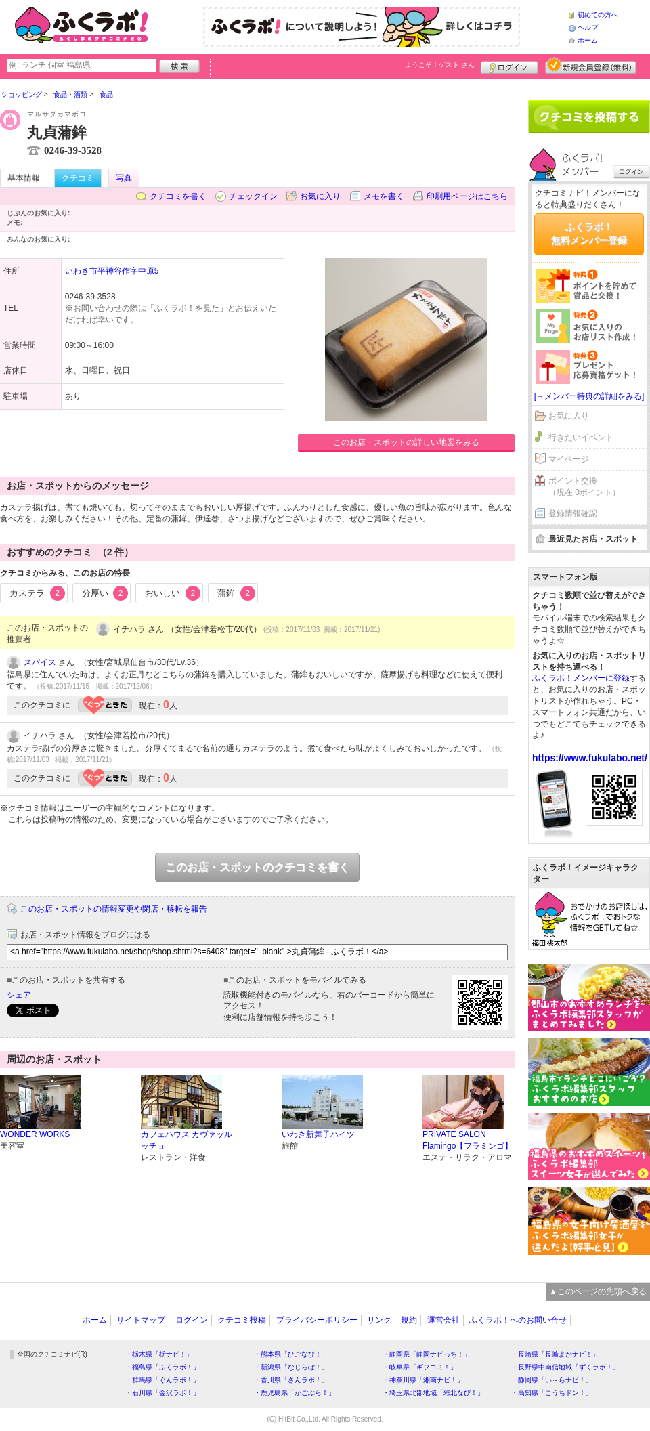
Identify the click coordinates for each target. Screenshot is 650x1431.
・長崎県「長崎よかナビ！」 (555, 1354)
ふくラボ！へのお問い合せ (518, 1320)
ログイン (509, 65)
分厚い (105, 593)
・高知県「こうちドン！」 (551, 1392)
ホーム (588, 40)
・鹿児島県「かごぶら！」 (294, 1392)
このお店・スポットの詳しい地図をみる (406, 442)
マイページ (568, 459)
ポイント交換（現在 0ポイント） (584, 486)
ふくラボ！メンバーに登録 (581, 678)
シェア (19, 995)
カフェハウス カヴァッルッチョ (186, 1140)
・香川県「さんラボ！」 (291, 1380)
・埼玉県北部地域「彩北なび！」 (433, 1392)
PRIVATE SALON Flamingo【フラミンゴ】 (467, 1140)
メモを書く (384, 196)
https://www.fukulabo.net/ (589, 757)
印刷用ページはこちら (467, 196)
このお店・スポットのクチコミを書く (257, 867)
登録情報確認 (572, 513)
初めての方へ (598, 14)
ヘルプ (588, 27)
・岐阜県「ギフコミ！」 (420, 1367)
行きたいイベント (580, 437)
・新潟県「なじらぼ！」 (291, 1367)
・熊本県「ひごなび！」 (291, 1354)
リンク (379, 1320)
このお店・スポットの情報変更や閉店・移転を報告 (113, 909)
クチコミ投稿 (241, 1320)
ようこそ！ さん (440, 64)
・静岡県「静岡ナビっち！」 (427, 1354)
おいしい (172, 593)
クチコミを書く (178, 196)
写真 (124, 178)
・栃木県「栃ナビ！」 (159, 1354)
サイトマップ (140, 1320)
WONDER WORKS (35, 1134)
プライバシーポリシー (317, 1320)
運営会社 (443, 1320)
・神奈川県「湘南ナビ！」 (423, 1380)
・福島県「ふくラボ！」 (162, 1367)
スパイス (40, 662)
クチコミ (78, 178)
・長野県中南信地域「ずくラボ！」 (565, 1367)
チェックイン (253, 196)
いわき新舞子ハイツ (318, 1134)
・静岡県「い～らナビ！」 (551, 1380)
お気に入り (320, 196)
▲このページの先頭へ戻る (598, 1291)
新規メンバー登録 (590, 65)
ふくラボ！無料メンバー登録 (589, 233)
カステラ (37, 593)
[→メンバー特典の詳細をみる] (589, 396)
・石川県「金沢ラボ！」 (162, 1392)
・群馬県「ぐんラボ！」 (162, 1380)
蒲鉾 (236, 593)
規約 (409, 1320)
